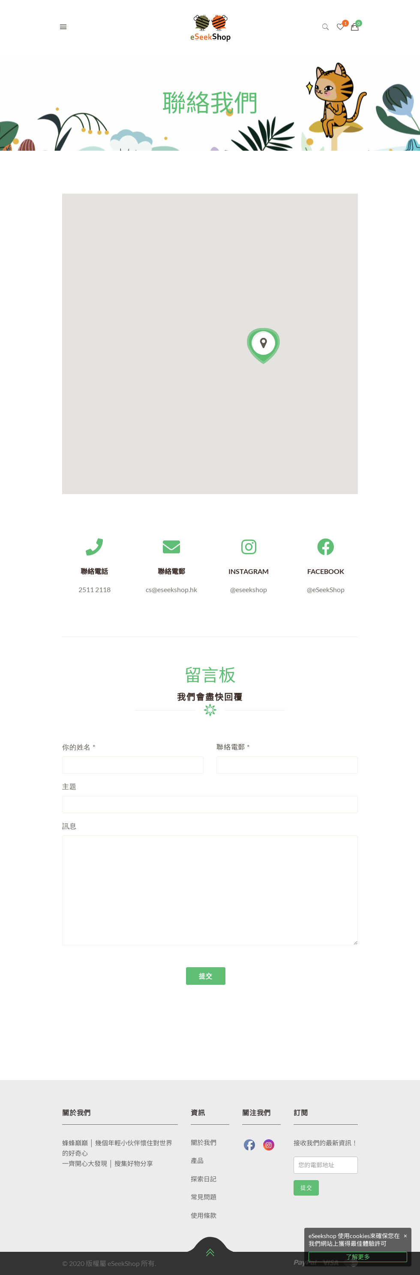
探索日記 (203, 1179)
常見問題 (203, 1197)
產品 (197, 1160)
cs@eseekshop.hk (171, 595)
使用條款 (203, 1215)
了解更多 (358, 1256)
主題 (69, 786)
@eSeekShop (326, 595)
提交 (306, 1187)
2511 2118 (94, 595)
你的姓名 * (79, 747)
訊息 (69, 826)
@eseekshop (248, 595)
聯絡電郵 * (233, 747)
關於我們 (203, 1142)
